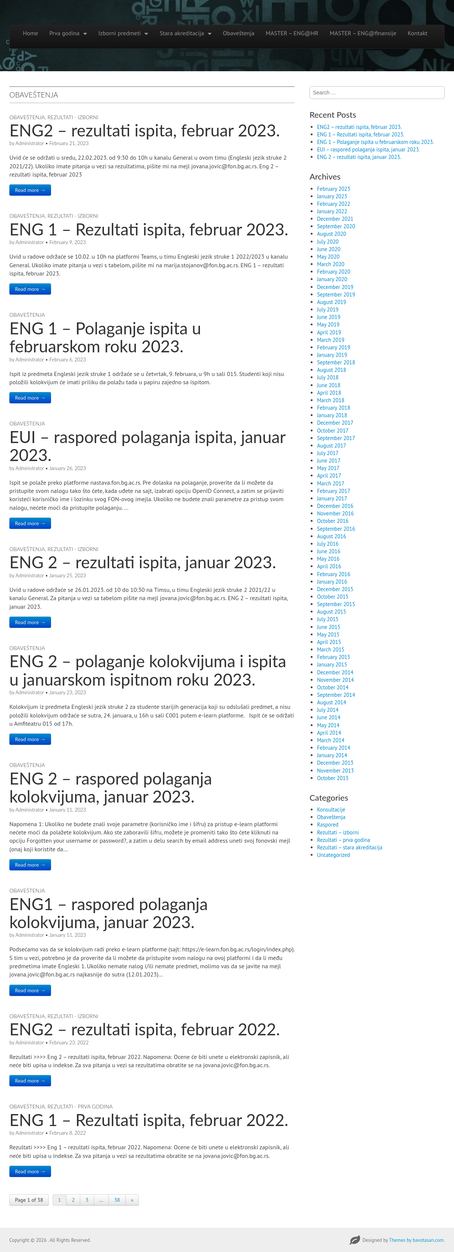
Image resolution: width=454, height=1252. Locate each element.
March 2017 (330, 483)
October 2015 (333, 596)
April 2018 (329, 392)
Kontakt (417, 33)
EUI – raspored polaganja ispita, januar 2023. (147, 445)
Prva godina (64, 33)
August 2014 (331, 702)
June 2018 (328, 385)
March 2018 (330, 400)
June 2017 (328, 460)
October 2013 (333, 778)
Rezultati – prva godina (343, 839)
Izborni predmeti (119, 33)
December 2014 (335, 672)
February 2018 (333, 407)
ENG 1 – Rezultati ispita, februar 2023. (148, 229)
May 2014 (328, 725)
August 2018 (331, 369)
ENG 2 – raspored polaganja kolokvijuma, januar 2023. (110, 787)
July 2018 (328, 377)
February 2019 (333, 347)
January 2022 (332, 211)
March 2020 (330, 264)
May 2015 (328, 634)
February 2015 (333, 656)
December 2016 (335, 505)
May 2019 (328, 324)
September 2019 (336, 294)
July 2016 (328, 543)
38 (117, 1200)
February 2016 (333, 574)
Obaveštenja (238, 33)
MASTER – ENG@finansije (363, 33)
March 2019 (330, 339)
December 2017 (335, 422)
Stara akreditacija (181, 33)
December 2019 (335, 287)
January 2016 (332, 581)
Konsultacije (331, 809)
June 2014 (328, 717)
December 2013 (335, 762)
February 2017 (333, 490)
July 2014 (328, 709)
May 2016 (328, 558)
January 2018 (332, 415)
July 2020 (328, 241)
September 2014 (336, 694)
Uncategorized (333, 854)
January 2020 (332, 279)
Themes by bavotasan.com (416, 1240)
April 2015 (329, 641)
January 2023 (332, 196)
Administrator (29, 143)
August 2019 (331, 302)
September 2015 (336, 604)
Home (30, 33)
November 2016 (335, 513)
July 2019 (328, 309)
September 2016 (336, 528)
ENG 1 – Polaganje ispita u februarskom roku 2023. (105, 337)
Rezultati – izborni (338, 832)
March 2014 (330, 740)
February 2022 (333, 203)
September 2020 (336, 226)
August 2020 (331, 233)
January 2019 (332, 354)
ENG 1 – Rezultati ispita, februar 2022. (148, 1119)
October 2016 (333, 520)
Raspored (327, 824)
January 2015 (332, 664)
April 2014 (329, 732)
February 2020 (333, 271)
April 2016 (329, 566)
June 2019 (328, 316)
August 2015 (331, 611)
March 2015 (330, 649)
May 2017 (328, 468)
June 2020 (328, 249)
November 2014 (335, 679)
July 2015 (328, 619)
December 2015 (335, 589)
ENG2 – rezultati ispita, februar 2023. (144, 130)
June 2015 (328, 626)
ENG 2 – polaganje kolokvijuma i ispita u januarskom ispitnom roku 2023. (147, 670)
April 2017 (329, 475)
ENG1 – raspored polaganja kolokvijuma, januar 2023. (108, 913)
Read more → (30, 190)
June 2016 (328, 551)
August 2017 (331, 445)
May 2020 (328, 256)
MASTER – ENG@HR (292, 33)
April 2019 (329, 332)
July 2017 (328, 453)
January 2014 (332, 755)
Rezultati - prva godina (80, 1106)
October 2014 (333, 687)
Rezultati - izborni (73, 117)
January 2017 (332, 498)
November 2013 (335, 770)
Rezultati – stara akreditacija (349, 847)
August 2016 (331, 536)
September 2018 (336, 362)
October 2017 (333, 430)
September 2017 (336, 438)
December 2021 (335, 218)
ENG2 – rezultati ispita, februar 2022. (144, 1029)
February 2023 (333, 188)
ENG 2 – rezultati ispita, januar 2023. (142, 562)
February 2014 (333, 747)
